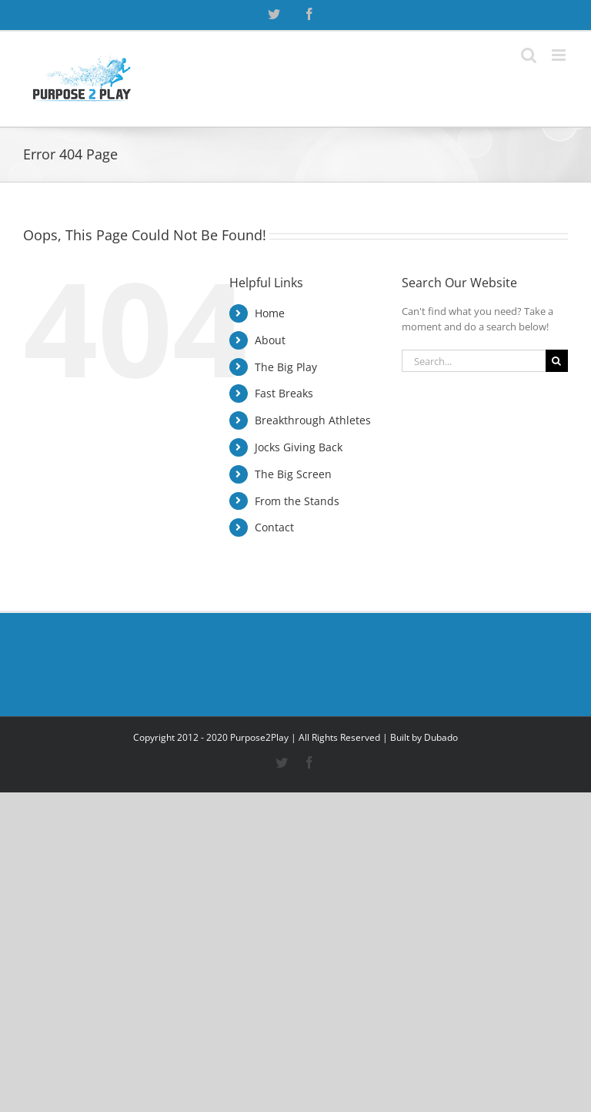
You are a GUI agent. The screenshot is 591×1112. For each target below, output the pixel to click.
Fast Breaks (284, 393)
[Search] (557, 361)
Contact (274, 527)
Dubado (441, 737)
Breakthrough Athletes (313, 420)
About (270, 340)
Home (270, 313)
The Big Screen (293, 474)
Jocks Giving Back (298, 447)
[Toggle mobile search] (528, 55)
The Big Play (286, 367)
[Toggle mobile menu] (560, 55)
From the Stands (297, 501)
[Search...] (474, 361)
